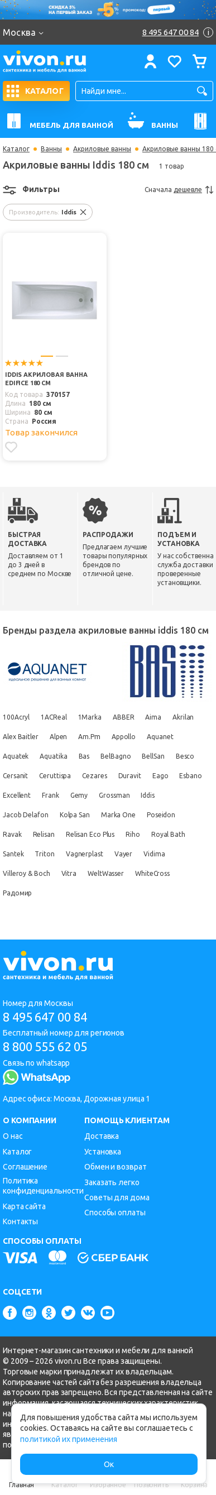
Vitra (69, 873)
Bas (84, 756)
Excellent (17, 795)
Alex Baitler (21, 736)
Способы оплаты (115, 1212)
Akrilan (183, 717)
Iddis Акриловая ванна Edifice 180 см (46, 378)
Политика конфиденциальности (43, 1186)
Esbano (190, 775)
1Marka (90, 717)
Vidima (154, 853)
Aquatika (53, 756)
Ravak (12, 834)
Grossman (114, 795)
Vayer (123, 853)
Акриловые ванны (102, 149)
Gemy (79, 795)
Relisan (44, 834)
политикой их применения (68, 1439)
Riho (133, 834)
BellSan (153, 756)
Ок (109, 1464)
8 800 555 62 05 (45, 1046)
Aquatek (15, 756)
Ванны (51, 149)
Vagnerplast (84, 853)
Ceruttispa (55, 775)
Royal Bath (168, 834)
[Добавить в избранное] (11, 447)
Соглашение (25, 1166)
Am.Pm (89, 736)
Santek (13, 853)
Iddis (148, 795)
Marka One (118, 814)
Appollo (124, 736)
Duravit (129, 775)
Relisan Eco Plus (90, 834)
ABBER (124, 717)
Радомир (17, 893)
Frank (50, 795)
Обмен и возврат (115, 1166)
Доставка (101, 1136)
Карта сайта (24, 1206)
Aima (153, 717)
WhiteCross (152, 873)
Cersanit (15, 775)
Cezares (94, 775)
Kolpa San (75, 814)
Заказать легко (112, 1182)
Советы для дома (117, 1197)
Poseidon (161, 814)
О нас (13, 1136)
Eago (160, 775)
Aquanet (160, 736)
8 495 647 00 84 (45, 1017)
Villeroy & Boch (26, 873)
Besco (185, 756)
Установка (102, 1151)
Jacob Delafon (26, 814)
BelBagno (115, 756)
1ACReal (53, 717)
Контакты (20, 1221)
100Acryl (16, 717)
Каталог (16, 149)
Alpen (59, 736)
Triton (44, 853)
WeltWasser (106, 873)
